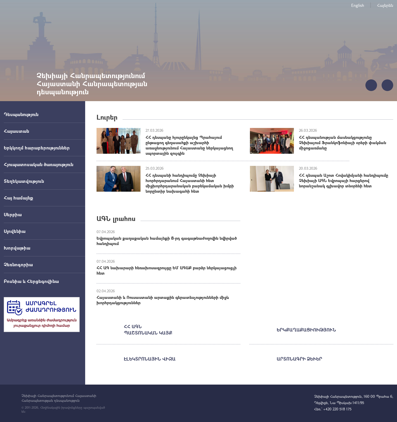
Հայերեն (385, 5)
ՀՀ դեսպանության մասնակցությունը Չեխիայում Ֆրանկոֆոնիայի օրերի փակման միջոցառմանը (342, 142)
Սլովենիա (15, 231)
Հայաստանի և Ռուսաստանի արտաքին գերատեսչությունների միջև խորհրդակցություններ (163, 300)
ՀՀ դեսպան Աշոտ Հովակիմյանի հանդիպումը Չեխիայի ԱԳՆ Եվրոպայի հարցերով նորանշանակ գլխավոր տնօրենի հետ (343, 180)
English (357, 5)
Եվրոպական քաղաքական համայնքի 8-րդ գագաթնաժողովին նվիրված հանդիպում (167, 240)
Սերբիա (13, 214)
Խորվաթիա (17, 248)
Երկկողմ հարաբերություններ (37, 148)
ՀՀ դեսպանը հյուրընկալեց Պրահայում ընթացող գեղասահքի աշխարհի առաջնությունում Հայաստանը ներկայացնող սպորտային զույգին (189, 145)
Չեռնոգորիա (18, 264)
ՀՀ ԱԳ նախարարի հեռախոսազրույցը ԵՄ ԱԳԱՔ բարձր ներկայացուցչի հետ (167, 270)
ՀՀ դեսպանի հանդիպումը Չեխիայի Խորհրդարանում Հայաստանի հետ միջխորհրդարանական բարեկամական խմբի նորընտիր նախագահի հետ (190, 183)
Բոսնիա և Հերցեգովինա (31, 281)
